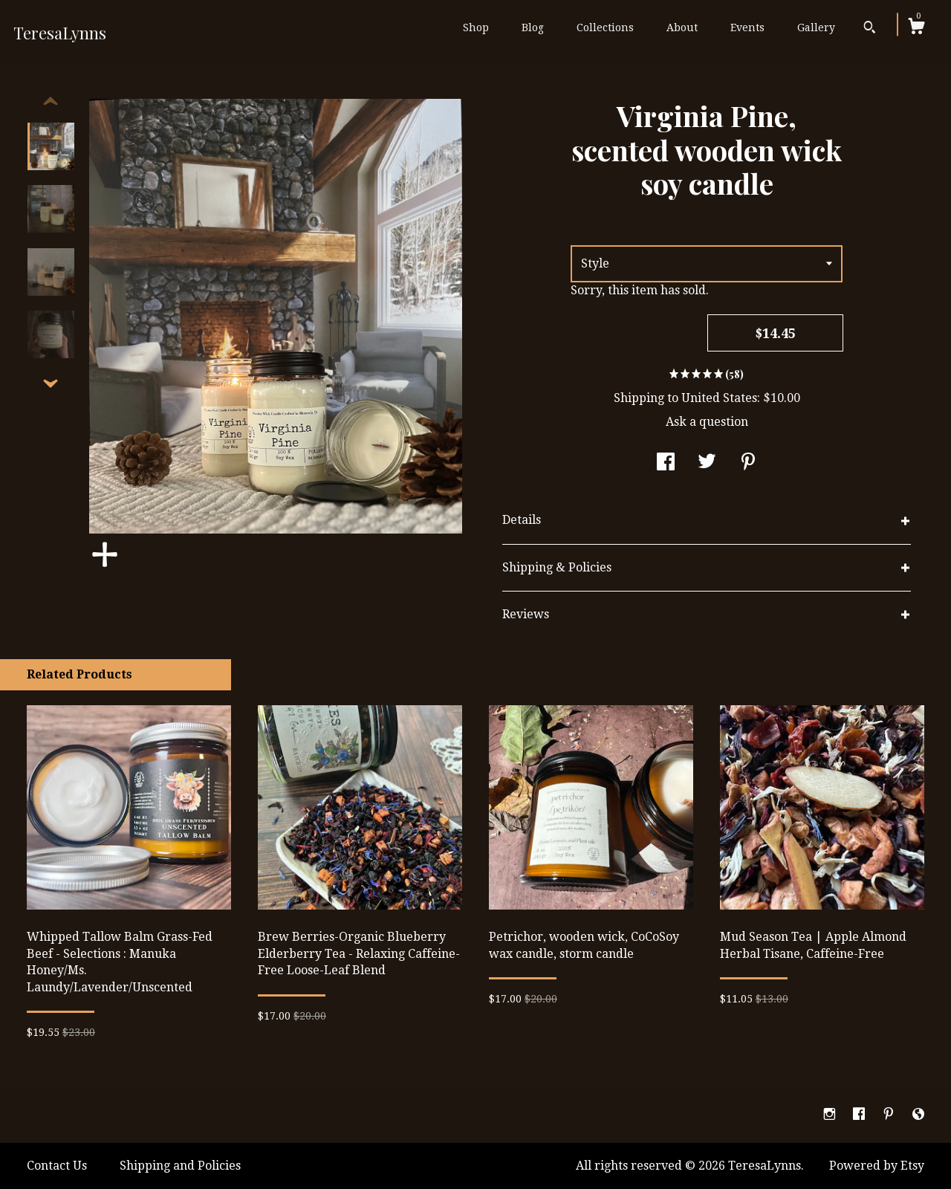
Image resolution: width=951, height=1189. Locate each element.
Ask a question (707, 422)
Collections (605, 27)
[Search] (869, 29)
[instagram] (831, 1115)
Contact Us (57, 1166)
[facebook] (860, 1115)
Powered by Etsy (876, 1166)
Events (747, 27)
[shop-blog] (918, 1115)
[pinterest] (890, 1115)
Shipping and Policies (180, 1166)
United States (719, 398)
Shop (476, 27)
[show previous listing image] (50, 101)
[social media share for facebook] (666, 463)
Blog (533, 27)
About (682, 27)
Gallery (816, 27)
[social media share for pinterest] (748, 463)
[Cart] (916, 28)
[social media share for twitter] (706, 463)
